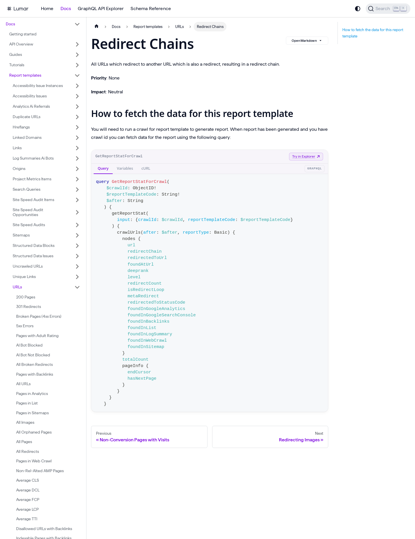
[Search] (388, 8)
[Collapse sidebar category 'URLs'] (77, 287)
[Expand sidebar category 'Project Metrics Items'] (77, 179)
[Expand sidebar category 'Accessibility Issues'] (77, 96)
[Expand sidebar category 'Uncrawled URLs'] (77, 266)
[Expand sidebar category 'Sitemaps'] (77, 235)
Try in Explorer (306, 156)
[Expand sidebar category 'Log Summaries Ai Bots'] (77, 158)
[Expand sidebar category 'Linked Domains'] (77, 137)
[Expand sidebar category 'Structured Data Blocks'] (77, 245)
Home (47, 8)
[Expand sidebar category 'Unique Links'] (77, 276)
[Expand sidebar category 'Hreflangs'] (77, 127)
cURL (146, 168)
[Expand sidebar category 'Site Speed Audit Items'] (77, 200)
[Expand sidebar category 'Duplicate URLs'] (77, 117)
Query (103, 168)
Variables (125, 168)
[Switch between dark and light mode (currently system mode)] (357, 8)
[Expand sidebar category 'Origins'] (77, 168)
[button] (43, 24)
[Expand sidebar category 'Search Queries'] (77, 189)
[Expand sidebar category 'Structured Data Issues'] (77, 256)
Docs (66, 8)
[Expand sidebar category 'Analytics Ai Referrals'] (77, 106)
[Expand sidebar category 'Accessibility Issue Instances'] (77, 85)
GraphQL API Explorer (101, 8)
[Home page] (96, 26)
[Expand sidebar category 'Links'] (77, 148)
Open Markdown (307, 41)
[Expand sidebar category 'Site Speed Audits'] (77, 225)
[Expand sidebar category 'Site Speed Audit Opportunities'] (77, 212)
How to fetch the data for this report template (372, 33)
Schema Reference (151, 8)
